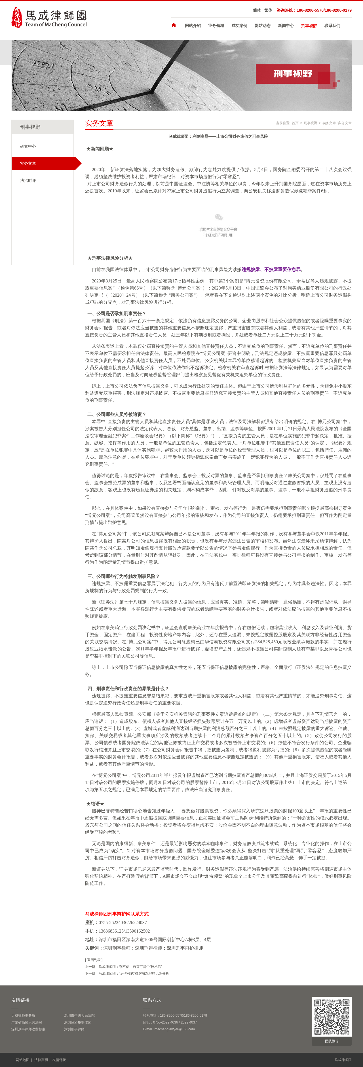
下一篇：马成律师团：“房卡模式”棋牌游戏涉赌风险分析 (127, 974)
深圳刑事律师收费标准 (28, 1029)
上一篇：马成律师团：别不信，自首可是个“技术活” (123, 967)
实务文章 (329, 123)
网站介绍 (193, 25)
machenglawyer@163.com (175, 1029)
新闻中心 (286, 25)
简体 (257, 10)
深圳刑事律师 (74, 1029)
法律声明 (41, 1060)
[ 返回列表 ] (93, 960)
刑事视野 (309, 26)
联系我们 (332, 25)
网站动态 (263, 25)
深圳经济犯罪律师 (77, 1022)
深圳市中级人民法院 (79, 1016)
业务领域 (216, 25)
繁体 (268, 10)
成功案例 (239, 25)
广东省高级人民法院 (26, 1022)
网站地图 (22, 1060)
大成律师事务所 (23, 1016)
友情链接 (59, 1060)
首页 (295, 123)
